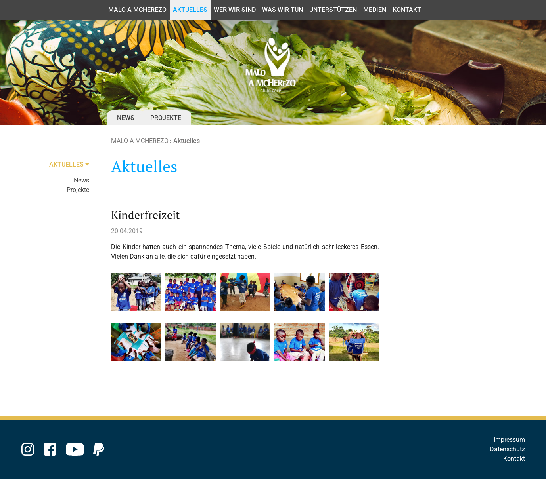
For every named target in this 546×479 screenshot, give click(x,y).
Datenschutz (507, 449)
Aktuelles (186, 140)
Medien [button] (374, 9)
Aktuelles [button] (190, 9)
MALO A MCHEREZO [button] (137, 9)
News (125, 118)
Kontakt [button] (407, 9)
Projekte (165, 118)
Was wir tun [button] (282, 9)
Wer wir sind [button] (235, 9)
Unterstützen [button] (333, 9)
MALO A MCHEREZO (140, 140)
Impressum (509, 439)
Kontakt (514, 458)
